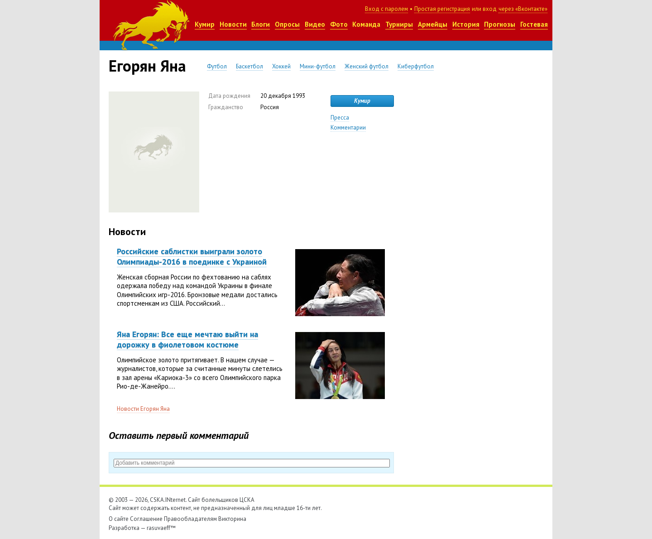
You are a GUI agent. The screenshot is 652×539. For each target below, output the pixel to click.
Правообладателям (190, 519)
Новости (233, 24)
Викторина (232, 519)
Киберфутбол (416, 66)
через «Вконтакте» (523, 9)
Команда (366, 24)
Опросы (287, 24)
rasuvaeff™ (161, 528)
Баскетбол (249, 66)
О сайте (119, 519)
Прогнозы (499, 24)
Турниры (399, 24)
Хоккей (281, 66)
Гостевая (534, 24)
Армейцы (432, 24)
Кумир (205, 24)
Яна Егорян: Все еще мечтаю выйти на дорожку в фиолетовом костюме (187, 339)
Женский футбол (366, 66)
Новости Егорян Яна (143, 409)
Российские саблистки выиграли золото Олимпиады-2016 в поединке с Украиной (192, 256)
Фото (339, 24)
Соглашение (146, 519)
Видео (315, 24)
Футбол (217, 66)
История (465, 24)
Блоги (260, 24)
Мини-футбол (318, 66)
